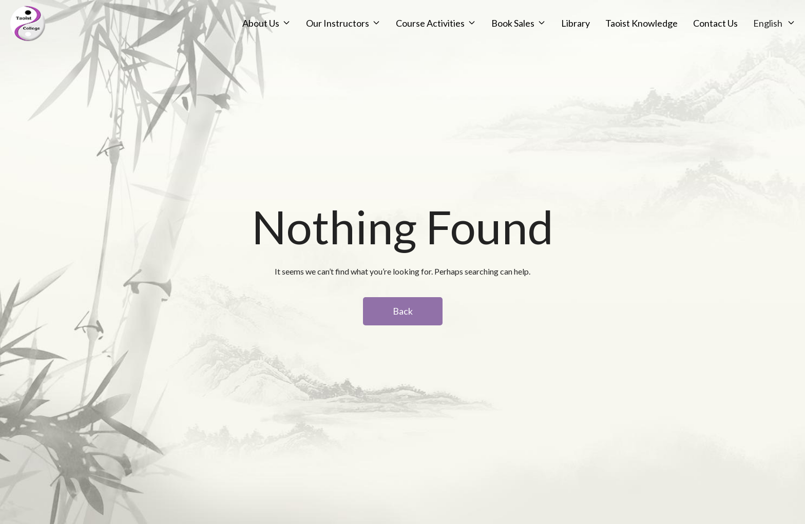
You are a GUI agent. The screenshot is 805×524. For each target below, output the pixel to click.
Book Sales (466, 35)
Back (403, 311)
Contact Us (668, 35)
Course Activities (383, 35)
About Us (214, 35)
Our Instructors (290, 35)
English (721, 35)
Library (528, 35)
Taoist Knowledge (595, 35)
